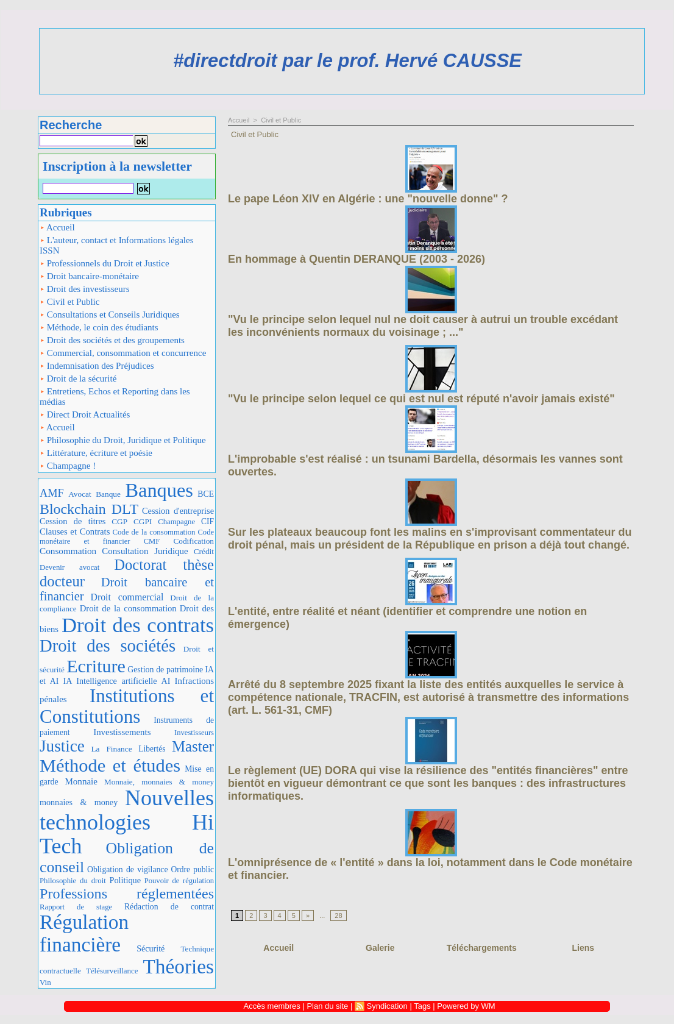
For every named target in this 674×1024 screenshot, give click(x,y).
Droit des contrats (138, 624)
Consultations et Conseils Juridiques (110, 314)
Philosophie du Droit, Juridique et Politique (123, 440)
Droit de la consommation (128, 608)
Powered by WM (466, 1006)
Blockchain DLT (89, 509)
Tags (422, 1006)
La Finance (111, 748)
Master (193, 746)
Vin (45, 982)
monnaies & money (79, 802)
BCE (205, 494)
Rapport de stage (76, 907)
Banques (159, 490)
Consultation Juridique (145, 551)
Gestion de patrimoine (165, 669)
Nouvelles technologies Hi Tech (127, 822)
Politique (125, 880)
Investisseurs (194, 732)
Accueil (57, 227)
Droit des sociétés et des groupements (112, 340)
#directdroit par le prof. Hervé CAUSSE (347, 60)
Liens (583, 948)
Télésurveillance (112, 970)
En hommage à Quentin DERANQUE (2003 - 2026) (356, 259)
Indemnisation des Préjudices (97, 366)
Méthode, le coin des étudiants (99, 327)
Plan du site (327, 1006)
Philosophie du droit (73, 880)
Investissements (122, 732)
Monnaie (81, 781)
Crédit (204, 551)
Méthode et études (110, 765)
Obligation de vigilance (127, 869)
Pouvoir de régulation (179, 880)
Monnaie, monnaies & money (159, 781)
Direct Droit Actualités (85, 414)
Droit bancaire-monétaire (89, 276)
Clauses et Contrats (75, 531)
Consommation (68, 551)
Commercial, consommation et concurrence (123, 353)
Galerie (380, 948)
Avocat (79, 494)
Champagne (176, 521)
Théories (179, 966)
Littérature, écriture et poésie (96, 453)
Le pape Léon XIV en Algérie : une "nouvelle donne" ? (368, 199)
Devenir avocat (69, 567)
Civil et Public (69, 302)
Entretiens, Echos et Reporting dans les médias (115, 396)
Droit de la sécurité (78, 378)
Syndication (387, 1006)
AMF (52, 493)
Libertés (151, 748)
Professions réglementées (127, 893)
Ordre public (192, 869)
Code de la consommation (153, 532)
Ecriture (96, 666)
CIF (207, 521)
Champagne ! (68, 466)
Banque (108, 494)
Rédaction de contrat (169, 906)
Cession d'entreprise (178, 511)
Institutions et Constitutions (127, 706)
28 (338, 915)
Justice (62, 746)
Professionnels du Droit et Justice (104, 263)
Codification (193, 541)
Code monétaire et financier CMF (127, 537)
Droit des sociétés (108, 645)
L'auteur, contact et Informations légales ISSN (117, 245)
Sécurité (151, 948)
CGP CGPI (132, 521)
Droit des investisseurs (85, 289)
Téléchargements (482, 948)
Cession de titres (72, 521)
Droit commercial (126, 597)
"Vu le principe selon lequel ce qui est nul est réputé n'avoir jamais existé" (421, 399)
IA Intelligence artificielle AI (116, 681)
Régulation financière (84, 933)
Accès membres (272, 1006)
